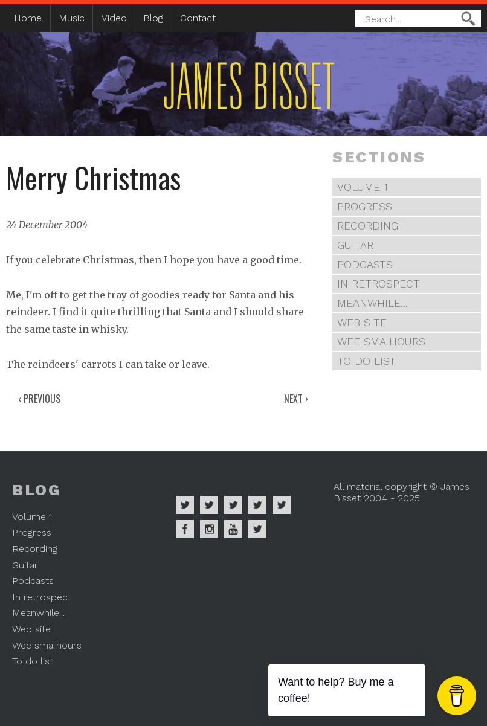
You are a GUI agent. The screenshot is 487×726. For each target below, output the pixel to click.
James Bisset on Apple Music (209, 505)
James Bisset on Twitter (282, 505)
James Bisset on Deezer (233, 505)
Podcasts (365, 265)
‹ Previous (39, 398)
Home (28, 18)
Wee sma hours (381, 342)
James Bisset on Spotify (185, 505)
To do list (366, 361)
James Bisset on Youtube (233, 529)
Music (72, 18)
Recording (367, 226)
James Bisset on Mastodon (257, 529)
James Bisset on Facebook (185, 529)
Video (114, 18)
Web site (362, 322)
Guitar (355, 245)
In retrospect (378, 284)
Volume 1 (362, 187)
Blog (153, 18)
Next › (296, 398)
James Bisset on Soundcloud (257, 505)
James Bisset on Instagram (209, 529)
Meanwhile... (372, 303)
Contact (198, 18)
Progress (364, 207)
